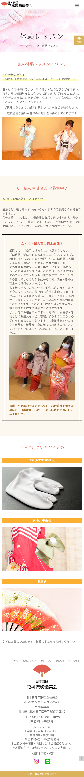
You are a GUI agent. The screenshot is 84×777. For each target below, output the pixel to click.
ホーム (29, 45)
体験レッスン (50, 45)
